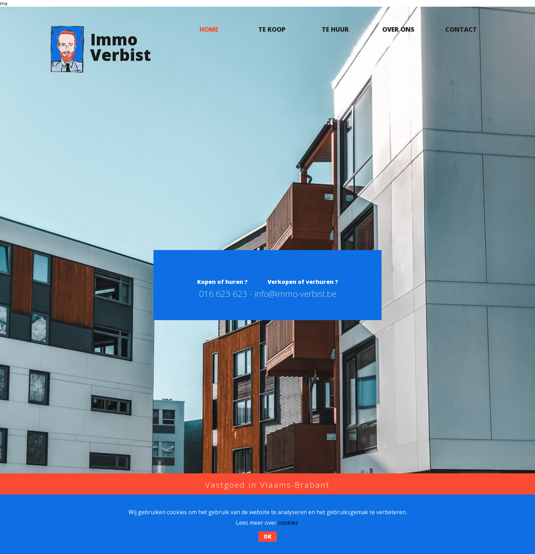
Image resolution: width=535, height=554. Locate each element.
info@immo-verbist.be (295, 293)
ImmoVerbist (120, 47)
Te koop (271, 29)
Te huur (335, 29)
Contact (461, 29)
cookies (288, 523)
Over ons (398, 29)
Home (209, 29)
